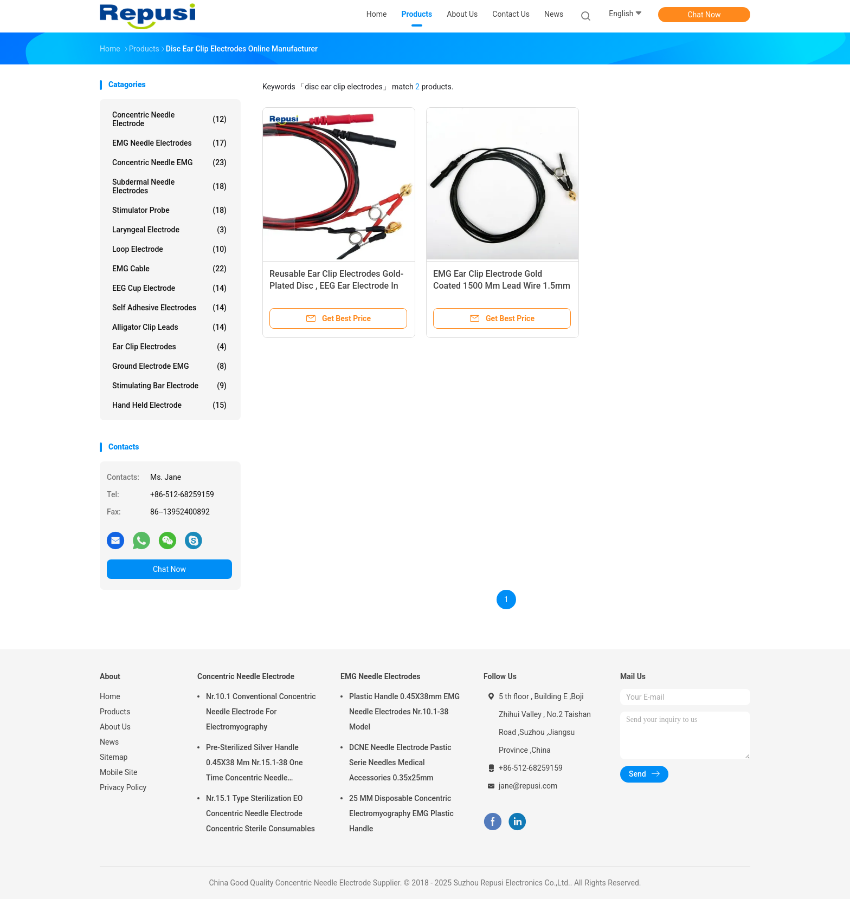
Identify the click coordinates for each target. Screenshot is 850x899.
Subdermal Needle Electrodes (169, 186)
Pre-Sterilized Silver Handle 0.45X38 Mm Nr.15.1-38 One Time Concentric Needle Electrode (254, 764)
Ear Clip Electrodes (169, 346)
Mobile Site (119, 772)
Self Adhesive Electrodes (169, 307)
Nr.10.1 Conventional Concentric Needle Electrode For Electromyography (261, 711)
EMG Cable (169, 268)
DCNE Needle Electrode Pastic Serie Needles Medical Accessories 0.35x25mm (400, 762)
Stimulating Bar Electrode (169, 385)
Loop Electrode (169, 249)
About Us (115, 726)
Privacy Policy (123, 787)
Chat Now (704, 14)
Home (110, 696)
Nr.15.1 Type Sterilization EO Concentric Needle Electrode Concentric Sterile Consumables (260, 813)
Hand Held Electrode (169, 405)
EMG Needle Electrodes (169, 143)
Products (115, 711)
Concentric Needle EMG (169, 162)
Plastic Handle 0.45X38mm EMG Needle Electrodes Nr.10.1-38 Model (404, 711)
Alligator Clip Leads (169, 327)
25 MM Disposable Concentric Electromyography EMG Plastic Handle (401, 813)
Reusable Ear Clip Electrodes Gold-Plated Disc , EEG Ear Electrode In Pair (336, 286)
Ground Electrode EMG (169, 366)
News (109, 742)
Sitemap (113, 757)
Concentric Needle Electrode (169, 119)
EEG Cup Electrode (169, 288)
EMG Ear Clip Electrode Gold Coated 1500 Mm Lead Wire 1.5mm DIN (501, 286)
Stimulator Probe (169, 210)
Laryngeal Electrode (169, 229)
